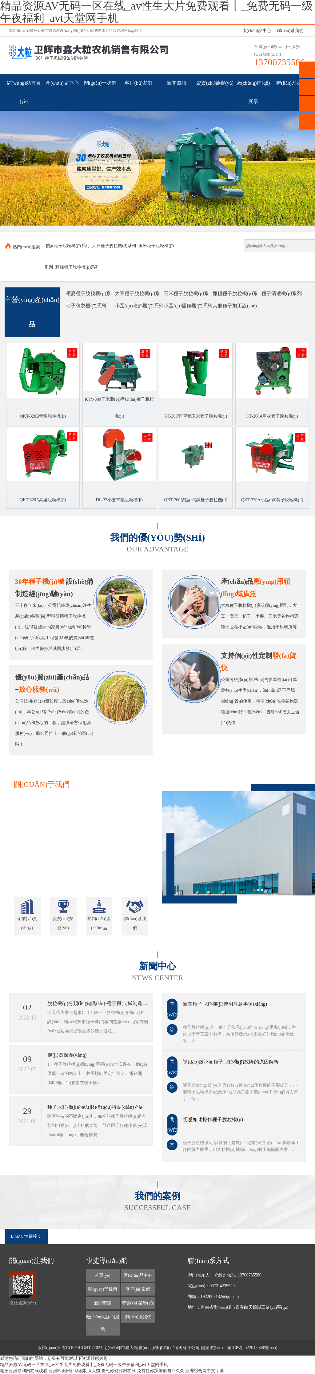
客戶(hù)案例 (139, 83)
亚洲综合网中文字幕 (204, 1370)
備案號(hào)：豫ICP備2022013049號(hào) (239, 1347)
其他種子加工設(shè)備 (235, 307)
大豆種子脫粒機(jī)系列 (114, 245)
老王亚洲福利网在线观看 (23, 1370)
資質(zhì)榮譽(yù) (214, 83)
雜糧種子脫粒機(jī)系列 (77, 267)
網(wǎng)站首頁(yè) (24, 92)
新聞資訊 (176, 83)
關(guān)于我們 (100, 83)
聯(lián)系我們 (290, 30)
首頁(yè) (102, 1275)
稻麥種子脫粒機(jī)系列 (68, 245)
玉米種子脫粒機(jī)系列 (186, 295)
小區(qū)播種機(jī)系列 (188, 305)
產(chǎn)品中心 (256, 30)
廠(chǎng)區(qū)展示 (253, 92)
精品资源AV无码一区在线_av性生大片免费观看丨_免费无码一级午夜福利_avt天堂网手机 (84, 1364)
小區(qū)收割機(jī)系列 (139, 305)
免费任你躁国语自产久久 (160, 1370)
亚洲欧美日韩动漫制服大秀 (74, 1370)
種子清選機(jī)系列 (281, 293)
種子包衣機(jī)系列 (86, 305)
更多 (135, 784)
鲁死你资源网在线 (118, 1370)
